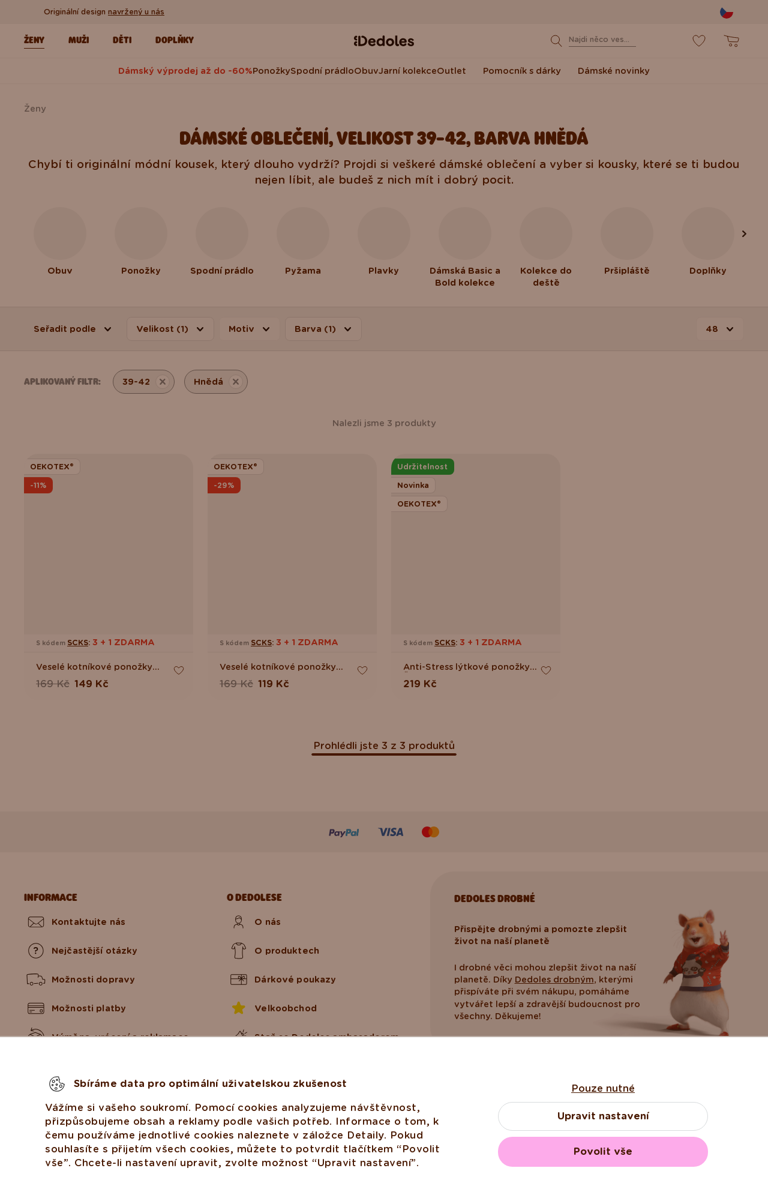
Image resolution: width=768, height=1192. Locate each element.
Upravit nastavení (603, 1116)
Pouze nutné (603, 1088)
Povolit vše (603, 1151)
